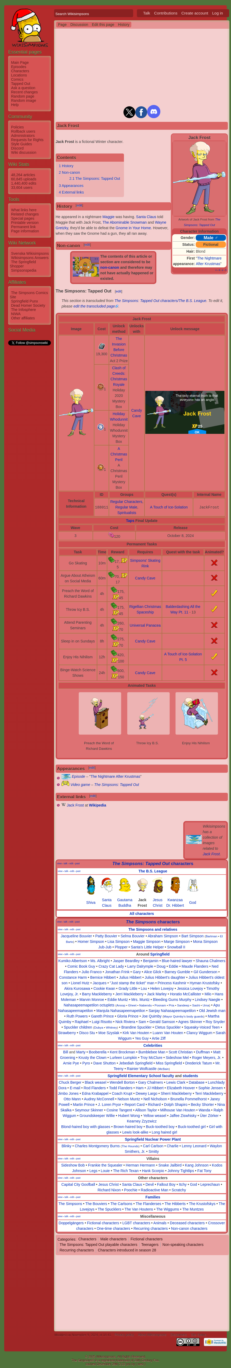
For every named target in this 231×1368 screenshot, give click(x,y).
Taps (130, 521)
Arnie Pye (71, 1063)
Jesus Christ (108, 1184)
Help (15, 105)
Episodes (18, 67)
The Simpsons (70, 1204)
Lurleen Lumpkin (123, 1057)
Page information (25, 231)
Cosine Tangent (119, 1110)
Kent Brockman (122, 1052)
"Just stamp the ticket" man (132, 983)
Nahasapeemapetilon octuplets (89, 1005)
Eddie (173, 966)
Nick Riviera (125, 1022)
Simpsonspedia (23, 270)
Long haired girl (164, 1132)
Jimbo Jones (68, 1093)
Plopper (121, 947)
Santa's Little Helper (147, 947)
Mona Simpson (205, 941)
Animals (160, 1223)
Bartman (211, 936)
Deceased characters (187, 1223)
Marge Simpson (177, 941)
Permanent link (23, 227)
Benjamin (150, 961)
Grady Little (127, 988)
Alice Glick (152, 972)
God (192, 902)
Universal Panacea (145, 625)
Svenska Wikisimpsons (30, 253)
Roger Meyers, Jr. (206, 1057)
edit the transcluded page (94, 306)
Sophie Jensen (210, 1088)
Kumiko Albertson (72, 961)
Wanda (204, 1110)
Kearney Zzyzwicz (142, 1121)
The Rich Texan (126, 1171)
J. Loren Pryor (109, 1104)
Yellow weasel (154, 1115)
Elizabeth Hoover (181, 1088)
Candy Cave (145, 578)
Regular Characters (126, 502)
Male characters (113, 1239)
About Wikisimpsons (152, 1335)
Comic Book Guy (81, 966)
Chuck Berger (70, 1082)
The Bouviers (96, 1204)
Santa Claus (146, 217)
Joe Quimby (152, 1016)
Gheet (132, 1005)
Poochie (131, 1190)
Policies (17, 127)
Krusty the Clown (93, 1057)
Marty (80, 1052)
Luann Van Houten (168, 1033)
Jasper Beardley (126, 961)
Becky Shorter (202, 1104)
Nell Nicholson (155, 1099)
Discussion (79, 24)
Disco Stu (87, 1033)
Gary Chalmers (150, 1082)
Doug (161, 966)
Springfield (160, 954)
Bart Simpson (192, 936)
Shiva (90, 902)
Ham (140, 1088)
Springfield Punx (24, 301)
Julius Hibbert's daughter (165, 977)
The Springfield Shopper (23, 264)
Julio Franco (91, 972)
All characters (141, 913)
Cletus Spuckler (168, 1027)
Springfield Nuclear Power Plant (153, 1139)
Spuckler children (78, 1027)
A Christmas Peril (118, 454)
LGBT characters (136, 1223)
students (190, 1076)
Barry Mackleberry (97, 994)
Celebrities (152, 1045)
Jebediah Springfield (135, 1063)
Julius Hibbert (130, 977)
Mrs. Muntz (140, 999)
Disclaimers (179, 1335)
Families (153, 1197)
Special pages (22, 218)
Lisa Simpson (118, 941)
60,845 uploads (23, 179)
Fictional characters (103, 1223)
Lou (144, 988)
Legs (93, 1171)
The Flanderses (148, 1204)
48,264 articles (23, 175)
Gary (137, 972)
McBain (163, 1069)
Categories (66, 1239)
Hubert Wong (129, 1115)
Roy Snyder (215, 1022)
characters (152, 863)
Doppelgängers (71, 1223)
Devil (150, 1184)
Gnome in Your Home (133, 228)
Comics (17, 79)
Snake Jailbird (170, 1165)
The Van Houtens (138, 1209)
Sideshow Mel (177, 1057)
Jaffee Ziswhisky (183, 1115)
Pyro (86, 1063)
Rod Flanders (95, 1088)
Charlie (172, 1146)
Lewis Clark (175, 1082)
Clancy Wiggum (199, 1033)
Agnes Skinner (190, 1022)
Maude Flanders (195, 966)
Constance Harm (73, 977)
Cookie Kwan (104, 988)
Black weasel (95, 1082)
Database (197, 1082)
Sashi (196, 1005)
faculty (168, 1076)
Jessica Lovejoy (190, 988)
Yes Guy (141, 1038)
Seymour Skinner (89, 1110)
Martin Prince (83, 1104)
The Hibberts (175, 1204)
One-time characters (113, 1228)
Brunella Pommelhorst (188, 1099)
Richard (154, 1104)
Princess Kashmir (172, 983)
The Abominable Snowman (125, 222)
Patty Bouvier (106, 936)
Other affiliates (23, 318)
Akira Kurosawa (77, 988)
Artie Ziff (159, 1038)
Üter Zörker (209, 1115)
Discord (17, 148)
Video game (80, 785)
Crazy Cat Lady (111, 966)
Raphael (81, 1022)
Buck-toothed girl (192, 1127)
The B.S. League (152, 871)
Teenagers (149, 1244)
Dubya (98, 1027)
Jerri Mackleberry (129, 994)
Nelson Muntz (129, 1099)
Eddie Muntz (117, 999)
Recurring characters (150, 1228)
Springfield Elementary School (134, 1076)
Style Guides (21, 144)
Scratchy (179, 1190)
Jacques (99, 983)
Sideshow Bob (73, 1165)
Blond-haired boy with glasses (85, 1127)
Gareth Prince (102, 1016)
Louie (105, 1171)
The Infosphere (23, 310)
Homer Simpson (91, 941)
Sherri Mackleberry (176, 1093)
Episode (78, 776)
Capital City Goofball (78, 1184)
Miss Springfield (169, 1063)
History (123, 24)
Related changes (25, 214)
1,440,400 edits (23, 183)
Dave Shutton (104, 1063)
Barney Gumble (177, 972)
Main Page (20, 62)
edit (79, 205)
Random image (23, 100)
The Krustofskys (202, 1204)
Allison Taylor (146, 1110)
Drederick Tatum (198, 1063)
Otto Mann (72, 1099)
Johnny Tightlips (180, 1171)
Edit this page (103, 24)
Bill (65, 1052)
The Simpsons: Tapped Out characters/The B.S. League (160, 301)
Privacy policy (124, 1335)
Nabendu (145, 1005)
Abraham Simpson (163, 936)
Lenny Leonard (194, 1146)
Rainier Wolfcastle (142, 1069)
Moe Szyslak (108, 1033)
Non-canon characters (189, 1228)
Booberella (98, 1052)
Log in (217, 13)
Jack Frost (75, 805)
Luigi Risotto (102, 1022)
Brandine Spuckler (136, 1027)
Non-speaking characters (183, 1244)
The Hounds (130, 1146)
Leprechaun (210, 1184)
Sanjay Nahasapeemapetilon (172, 1011)
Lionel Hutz (80, 983)
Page (62, 24)
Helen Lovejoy (162, 988)
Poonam (160, 1005)
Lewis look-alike (135, 1132)
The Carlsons (121, 1204)
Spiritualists (126, 513)
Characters (20, 71)
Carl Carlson (153, 1146)
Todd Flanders (120, 1088)
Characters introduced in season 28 (127, 1250)
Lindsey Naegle (207, 999)
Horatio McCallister (185, 994)
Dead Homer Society (28, 305)
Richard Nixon (109, 1190)
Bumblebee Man (151, 1052)
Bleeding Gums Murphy (172, 999)
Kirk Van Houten (136, 1033)
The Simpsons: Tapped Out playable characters (98, 1244)
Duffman (203, 1052)
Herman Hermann (140, 1165)
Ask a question (23, 88)
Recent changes (24, 92)
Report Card (134, 1104)
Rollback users (23, 131)
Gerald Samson (162, 1022)
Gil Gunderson (205, 972)
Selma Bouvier (133, 936)
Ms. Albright (100, 961)
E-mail (75, 1088)
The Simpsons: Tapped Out (116, 785)
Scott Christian (181, 1052)
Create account (194, 13)
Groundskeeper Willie (97, 1115)
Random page (22, 96)
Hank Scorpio (153, 1171)
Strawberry (67, 1033)
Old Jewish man (212, 1011)
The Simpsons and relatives (152, 929)
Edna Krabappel (95, 1093)
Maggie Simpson (146, 941)
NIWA (16, 314)
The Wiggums (167, 1209)
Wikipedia (97, 805)
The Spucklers (109, 1209)
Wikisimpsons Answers (30, 258)
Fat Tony (204, 1171)
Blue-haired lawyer (177, 961)
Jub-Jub (105, 947)
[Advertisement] (29, 425)
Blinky (66, 1146)
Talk (146, 13)
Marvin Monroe (91, 999)
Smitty (153, 1151)
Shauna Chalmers (210, 961)
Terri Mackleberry (209, 1093)
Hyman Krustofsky (205, 983)
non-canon (109, 267)
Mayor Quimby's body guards (183, 1016)
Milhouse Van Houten (177, 1110)
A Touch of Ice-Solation (169, 507)
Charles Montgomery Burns (97, 1146)
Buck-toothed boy (160, 1127)
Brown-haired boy (128, 1127)
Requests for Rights (27, 140)
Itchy (183, 1184)
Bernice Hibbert (103, 977)
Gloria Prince (127, 1016)
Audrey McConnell (99, 1099)
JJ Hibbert (155, 1088)
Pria (171, 1005)
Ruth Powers (77, 1016)
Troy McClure (151, 1057)
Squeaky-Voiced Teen (202, 1027)
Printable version (24, 222)
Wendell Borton (122, 1082)
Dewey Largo (146, 1093)
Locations (19, 75)
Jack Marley (157, 994)
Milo (208, 994)
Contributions (165, 13)
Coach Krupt (122, 1093)
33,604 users (21, 187)
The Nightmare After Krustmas (115, 776)
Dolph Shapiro (175, 1104)
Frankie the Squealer (105, 1165)
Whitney (111, 1027)
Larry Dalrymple (140, 966)
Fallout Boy (166, 1184)
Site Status (198, 1335)
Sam (142, 1022)
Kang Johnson (197, 1165)
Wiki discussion (23, 152)
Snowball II (176, 947)
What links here (23, 210)
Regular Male (126, 507)
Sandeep (183, 1005)
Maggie (108, 217)
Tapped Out (20, 83)
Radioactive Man (154, 1190)
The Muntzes (193, 1209)
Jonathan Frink (117, 972)
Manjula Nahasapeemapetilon (120, 1011)
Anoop (120, 1005)
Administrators (23, 135)
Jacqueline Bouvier (76, 936)
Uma (206, 1005)
